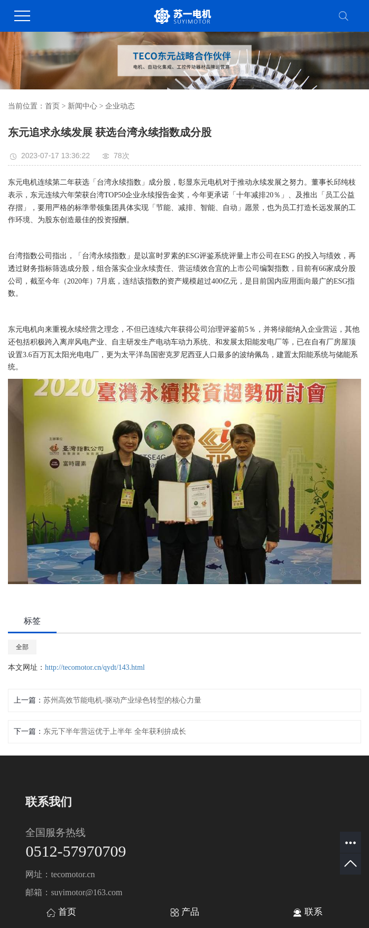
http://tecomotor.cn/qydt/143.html (95, 667)
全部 (22, 647)
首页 (52, 106)
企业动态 (120, 106)
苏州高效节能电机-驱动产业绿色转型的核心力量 (122, 700)
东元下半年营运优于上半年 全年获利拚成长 (114, 731)
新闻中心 (82, 106)
